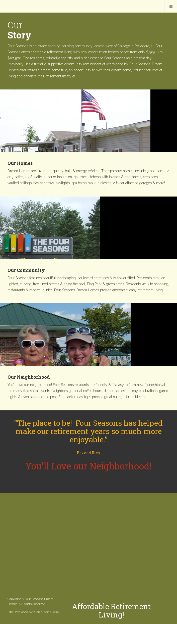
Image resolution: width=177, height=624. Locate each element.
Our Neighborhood (29, 377)
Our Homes (20, 163)
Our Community (26, 270)
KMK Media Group (46, 612)
